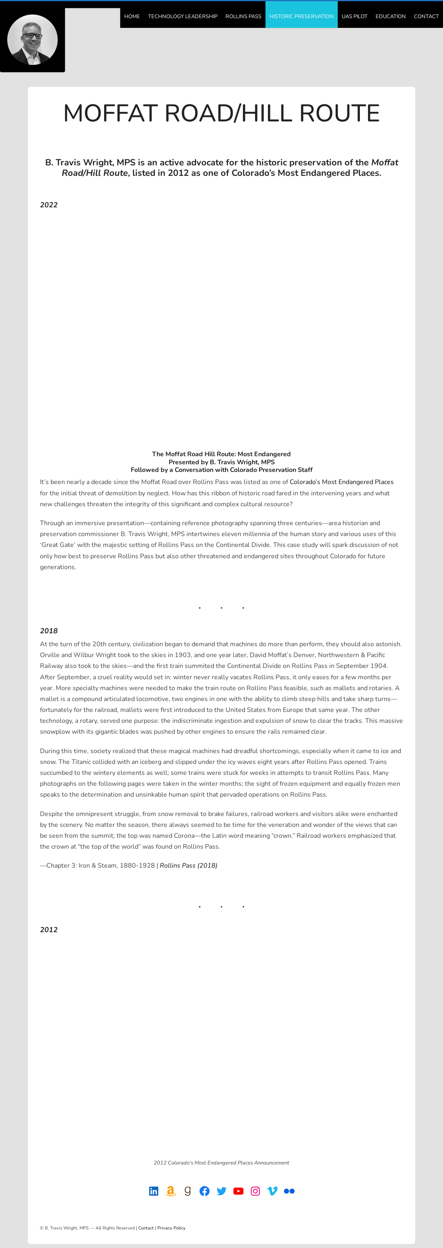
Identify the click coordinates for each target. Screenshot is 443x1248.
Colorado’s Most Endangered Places (342, 482)
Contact (426, 16)
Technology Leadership (182, 16)
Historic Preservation (302, 16)
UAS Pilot (355, 16)
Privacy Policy (171, 1228)
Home (132, 16)
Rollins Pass (243, 16)
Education (391, 16)
